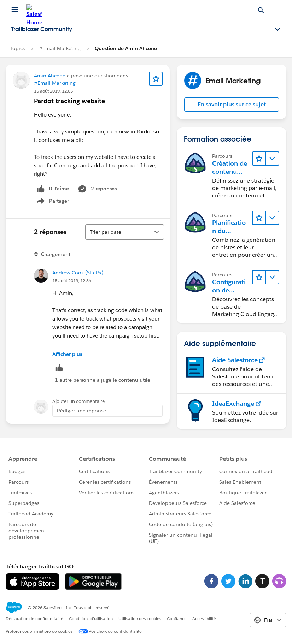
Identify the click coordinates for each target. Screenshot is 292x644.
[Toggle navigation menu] (277, 29)
